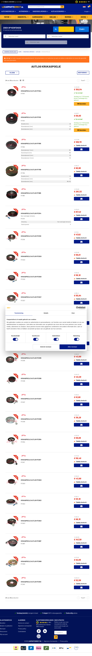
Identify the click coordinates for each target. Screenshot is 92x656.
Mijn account (4, 634)
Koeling (53, 17)
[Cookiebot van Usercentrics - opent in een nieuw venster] (77, 307)
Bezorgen (3, 628)
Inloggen (86, 11)
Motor (7, 17)
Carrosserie (37, 17)
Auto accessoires (57, 11)
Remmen (68, 17)
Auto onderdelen (7, 11)
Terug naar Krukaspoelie (12, 72)
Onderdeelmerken (39, 11)
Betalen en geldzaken (6, 626)
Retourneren (3, 631)
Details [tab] (46, 313)
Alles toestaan (72, 347)
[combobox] (26, 36)
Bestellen (2, 623)
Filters (36, 72)
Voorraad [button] (8, 80)
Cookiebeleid (22, 631)
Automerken (23, 11)
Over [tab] (73, 313)
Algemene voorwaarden (25, 626)
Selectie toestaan (45, 347)
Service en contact (23, 623)
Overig (83, 17)
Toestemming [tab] (18, 313)
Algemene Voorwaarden (51, 641)
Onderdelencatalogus (10, 51)
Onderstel (22, 17)
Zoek (82, 29)
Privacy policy (22, 628)
